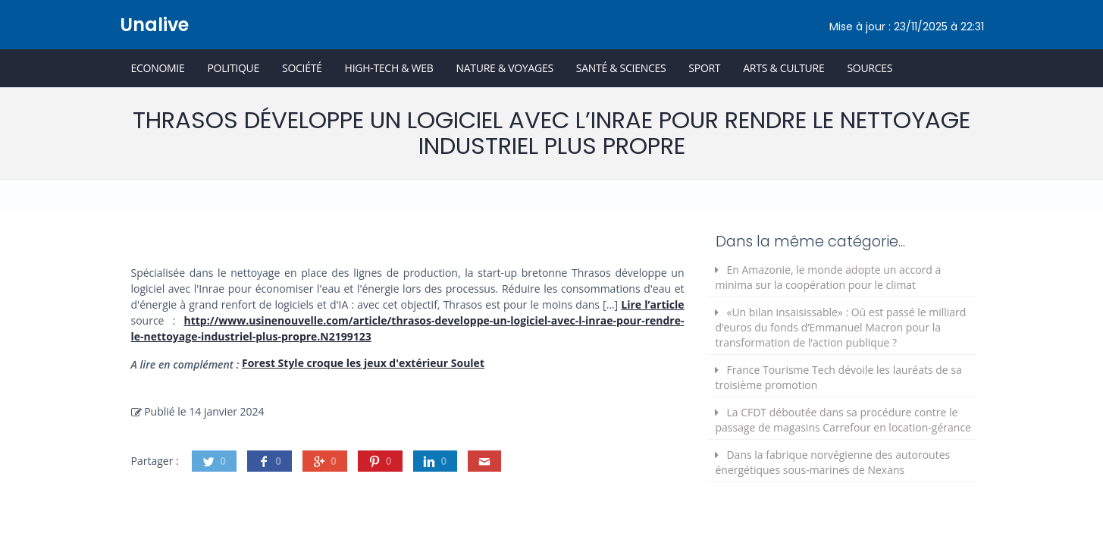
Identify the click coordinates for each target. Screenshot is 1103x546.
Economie (158, 68)
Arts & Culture (783, 68)
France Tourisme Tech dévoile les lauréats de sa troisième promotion (838, 377)
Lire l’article (652, 304)
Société (302, 68)
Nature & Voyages (504, 68)
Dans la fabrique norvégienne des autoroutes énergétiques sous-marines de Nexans (832, 462)
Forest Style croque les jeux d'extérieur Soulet (363, 363)
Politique (233, 68)
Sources (869, 68)
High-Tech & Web (389, 68)
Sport (704, 68)
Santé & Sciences (621, 68)
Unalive (154, 24)
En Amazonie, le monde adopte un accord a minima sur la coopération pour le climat (828, 277)
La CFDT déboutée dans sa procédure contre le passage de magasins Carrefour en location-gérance (843, 420)
